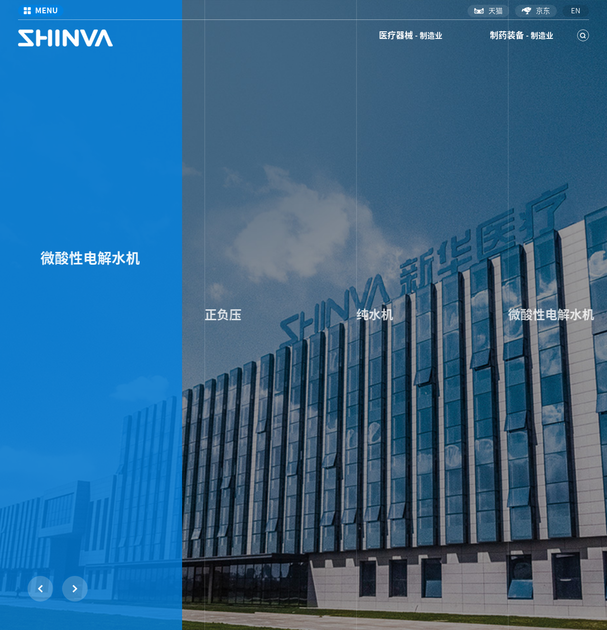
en (575, 10)
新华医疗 (65, 37)
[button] (75, 589)
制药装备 (521, 35)
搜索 (583, 35)
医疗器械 (410, 35)
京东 (536, 11)
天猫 (488, 10)
